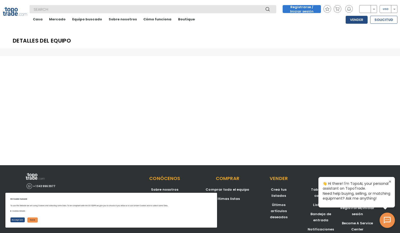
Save (32, 220)
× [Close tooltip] (390, 181)
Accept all (17, 220)
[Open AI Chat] (387, 220)
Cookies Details (18, 211)
